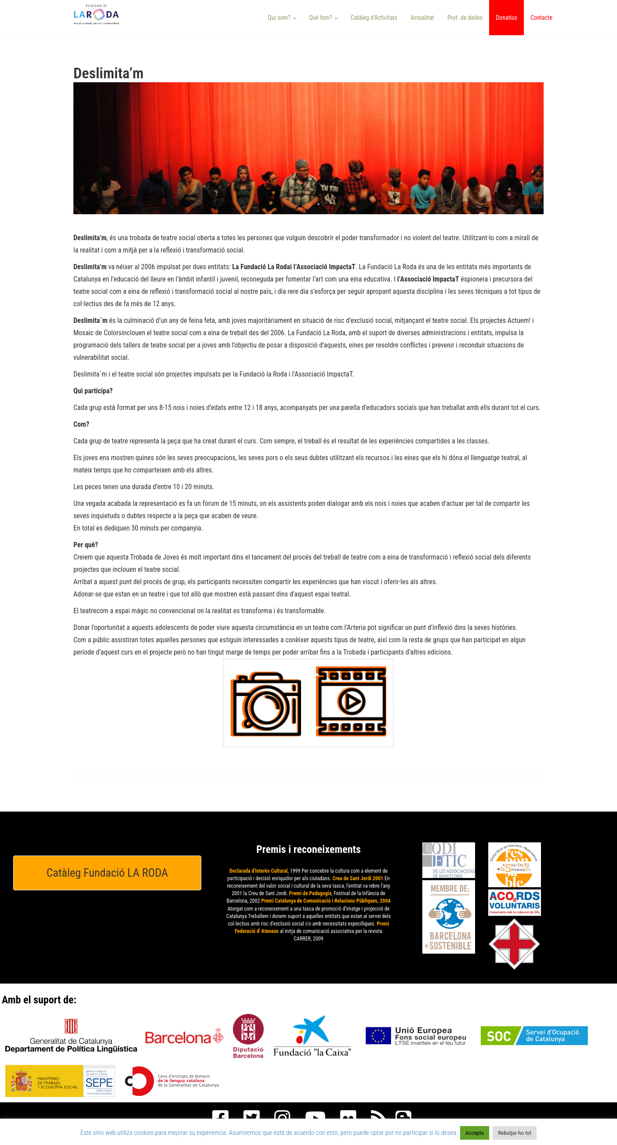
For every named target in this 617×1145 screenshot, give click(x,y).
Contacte (541, 17)
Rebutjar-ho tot (514, 1133)
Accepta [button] (474, 1133)
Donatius (506, 17)
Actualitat (422, 17)
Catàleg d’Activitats (374, 17)
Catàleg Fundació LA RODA (107, 872)
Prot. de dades (465, 17)
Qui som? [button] (282, 17)
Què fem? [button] (323, 17)
